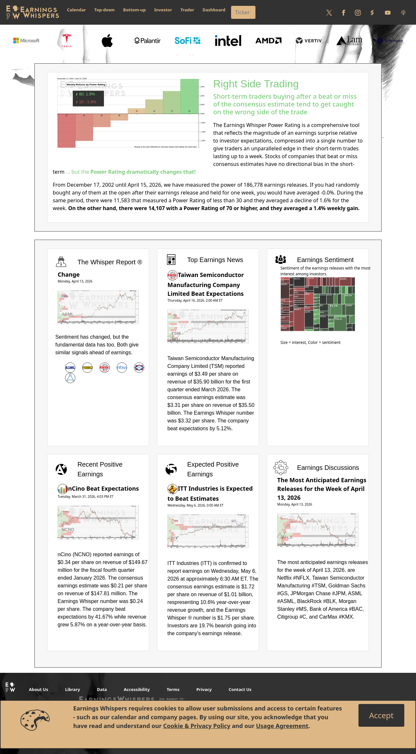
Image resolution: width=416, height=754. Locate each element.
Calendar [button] (76, 10)
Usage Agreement (282, 726)
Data (102, 689)
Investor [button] (163, 10)
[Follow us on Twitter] (329, 12)
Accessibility (137, 689)
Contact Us (239, 689)
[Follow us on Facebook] (343, 12)
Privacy (204, 689)
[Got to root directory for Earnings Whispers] (31, 12)
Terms (173, 689)
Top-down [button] (104, 10)
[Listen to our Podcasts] (403, 12)
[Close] (381, 715)
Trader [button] (187, 10)
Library (72, 689)
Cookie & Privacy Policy (196, 726)
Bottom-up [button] (134, 10)
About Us (38, 689)
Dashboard (213, 10)
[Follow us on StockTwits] (372, 12)
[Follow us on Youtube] (388, 12)
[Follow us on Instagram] (357, 12)
